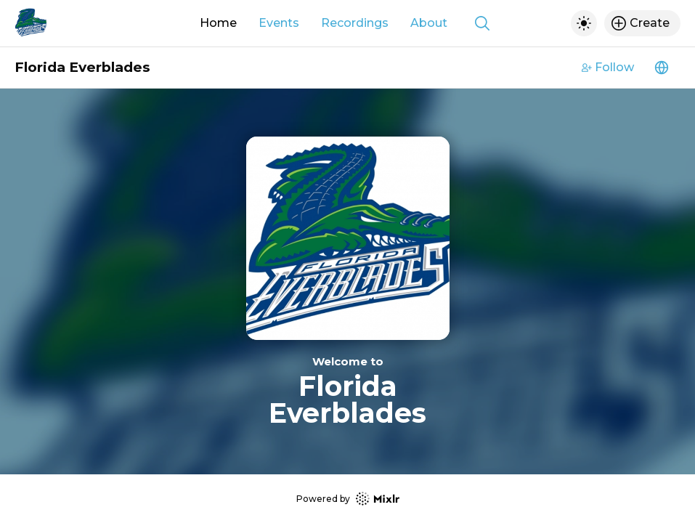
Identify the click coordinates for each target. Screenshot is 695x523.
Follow (608, 67)
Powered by (347, 499)
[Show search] (482, 23)
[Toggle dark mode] (584, 23)
